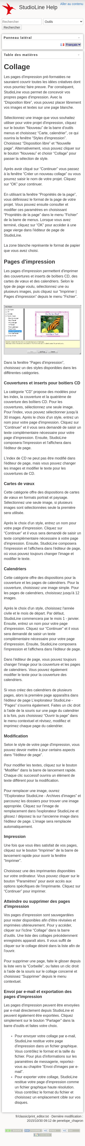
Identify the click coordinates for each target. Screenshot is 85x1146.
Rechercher (12, 27)
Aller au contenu (71, 4)
